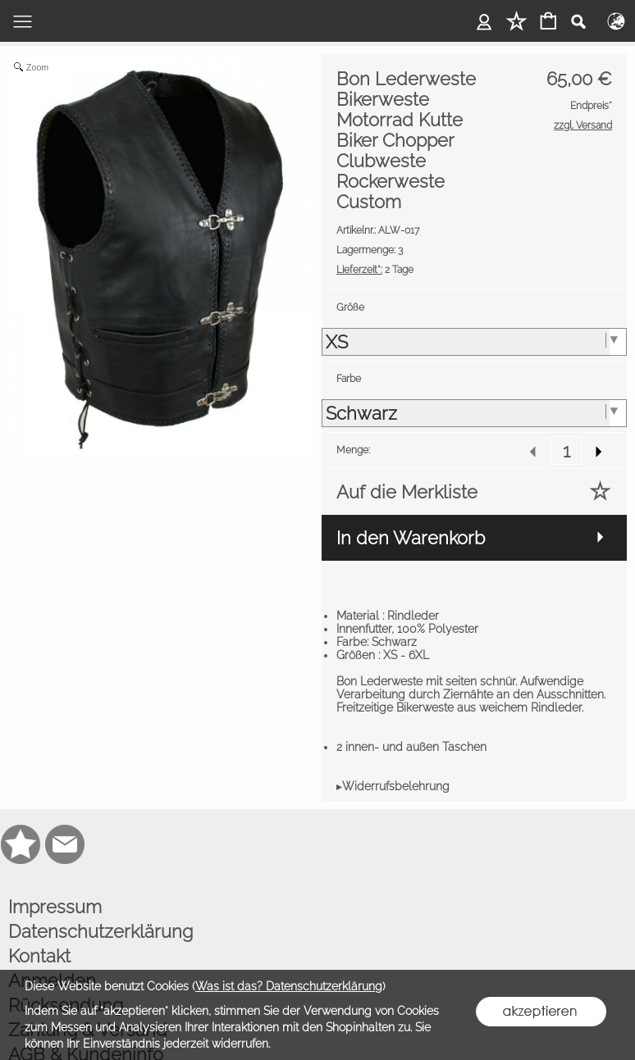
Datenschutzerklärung (100, 931)
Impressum (55, 906)
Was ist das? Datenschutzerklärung (288, 986)
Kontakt (39, 956)
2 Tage (374, 269)
